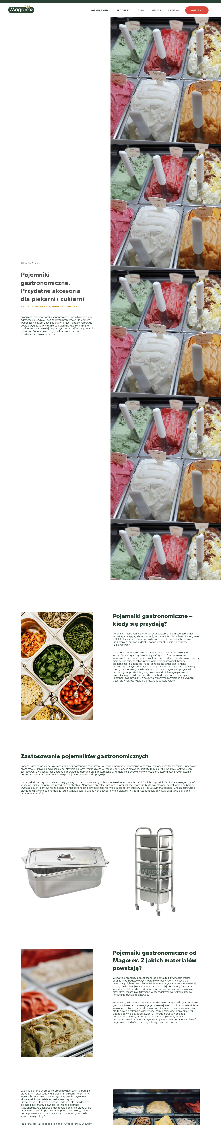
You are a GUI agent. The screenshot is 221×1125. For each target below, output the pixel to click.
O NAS (142, 10)
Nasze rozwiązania (35, 307)
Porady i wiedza (65, 307)
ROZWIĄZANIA (100, 10)
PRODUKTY (123, 10)
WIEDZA (157, 10)
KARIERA (173, 10)
